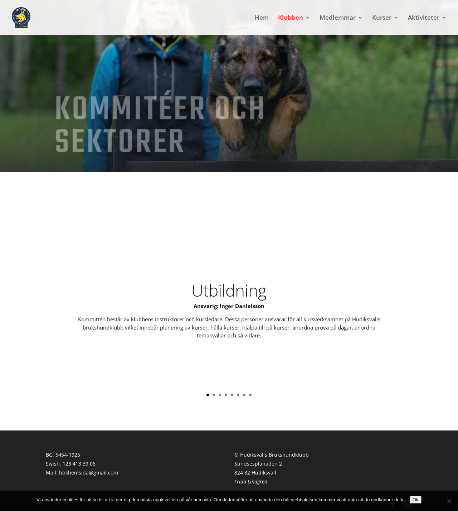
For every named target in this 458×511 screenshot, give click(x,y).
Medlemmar (338, 18)
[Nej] (449, 501)
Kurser (381, 18)
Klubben (290, 18)
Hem (262, 18)
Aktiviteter (423, 18)
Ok (416, 499)
